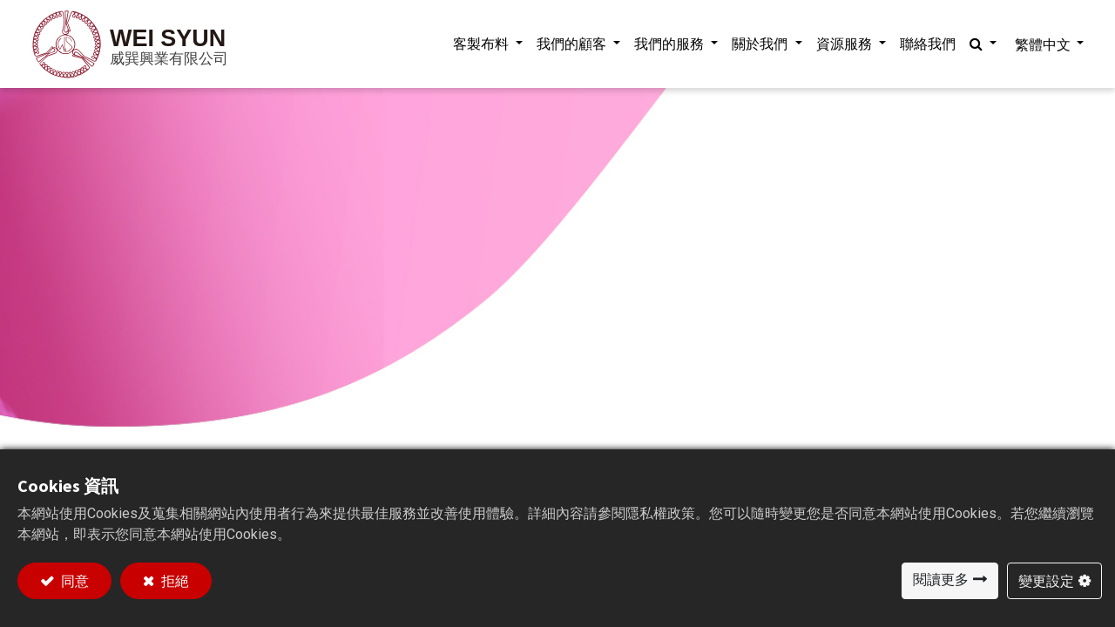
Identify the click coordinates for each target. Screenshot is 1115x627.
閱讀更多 (941, 579)
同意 (73, 581)
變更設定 (1046, 581)
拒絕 (174, 581)
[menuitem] (923, 44)
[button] (978, 44)
